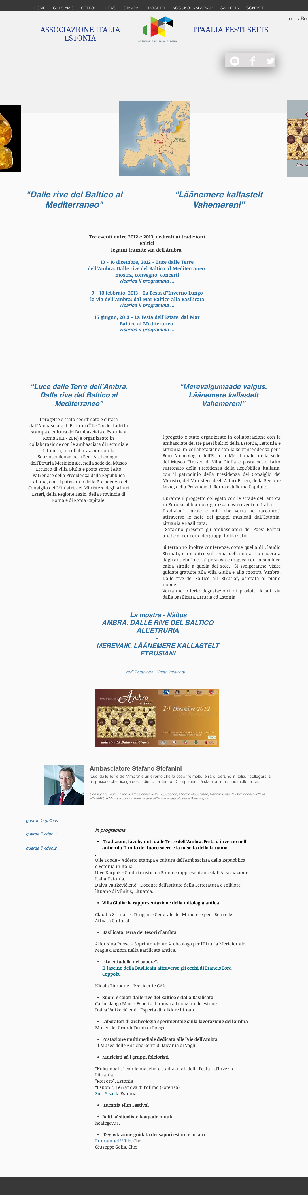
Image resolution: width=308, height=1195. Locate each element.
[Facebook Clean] (252, 61)
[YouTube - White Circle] (234, 61)
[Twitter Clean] (270, 61)
